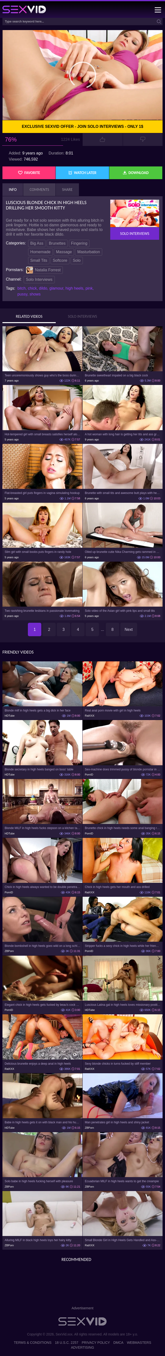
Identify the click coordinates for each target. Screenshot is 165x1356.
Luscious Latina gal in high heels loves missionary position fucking (122, 1004)
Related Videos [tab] (29, 316)
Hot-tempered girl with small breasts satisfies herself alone (42, 434)
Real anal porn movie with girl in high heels (113, 710)
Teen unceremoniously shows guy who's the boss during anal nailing (42, 375)
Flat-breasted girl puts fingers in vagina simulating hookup (42, 493)
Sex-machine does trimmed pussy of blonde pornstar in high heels (122, 769)
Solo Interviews (39, 279)
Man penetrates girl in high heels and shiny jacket (117, 1122)
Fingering (79, 243)
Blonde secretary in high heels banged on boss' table (39, 769)
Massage (64, 252)
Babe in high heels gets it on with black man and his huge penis (42, 1122)
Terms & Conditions (33, 1343)
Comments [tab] (39, 189)
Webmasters (139, 1343)
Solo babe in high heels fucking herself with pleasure (39, 1181)
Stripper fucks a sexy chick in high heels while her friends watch (122, 946)
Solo (77, 260)
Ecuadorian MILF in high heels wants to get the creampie (122, 1181)
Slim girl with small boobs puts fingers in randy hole (38, 552)
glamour (56, 288)
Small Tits (38, 260)
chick (32, 288)
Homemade (40, 252)
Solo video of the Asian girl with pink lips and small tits (120, 610)
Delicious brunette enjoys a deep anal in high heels (38, 1063)
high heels (74, 288)
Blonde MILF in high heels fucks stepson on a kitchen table (42, 828)
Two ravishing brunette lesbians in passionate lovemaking (42, 610)
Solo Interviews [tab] (82, 316)
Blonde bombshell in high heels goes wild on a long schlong (42, 946)
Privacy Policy (96, 1343)
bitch (21, 288)
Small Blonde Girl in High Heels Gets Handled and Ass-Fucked (122, 1240)
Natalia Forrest (43, 270)
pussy (22, 294)
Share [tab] (67, 189)
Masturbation (88, 252)
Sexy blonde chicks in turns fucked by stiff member (118, 1063)
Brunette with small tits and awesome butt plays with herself (122, 493)
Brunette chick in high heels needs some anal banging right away (122, 828)
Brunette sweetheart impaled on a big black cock (116, 375)
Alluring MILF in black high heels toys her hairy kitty (38, 1240)
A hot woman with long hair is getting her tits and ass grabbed (122, 434)
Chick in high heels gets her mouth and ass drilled (117, 887)
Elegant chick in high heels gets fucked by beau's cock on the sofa (42, 1004)
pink (89, 288)
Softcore (60, 260)
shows (35, 294)
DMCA (118, 1343)
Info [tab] (13, 189)
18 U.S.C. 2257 (66, 1343)
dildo (43, 288)
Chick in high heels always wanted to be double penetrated (42, 887)
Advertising (82, 1347)
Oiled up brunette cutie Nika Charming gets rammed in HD (122, 552)
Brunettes (57, 243)
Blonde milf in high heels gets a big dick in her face (38, 710)
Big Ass (36, 243)
